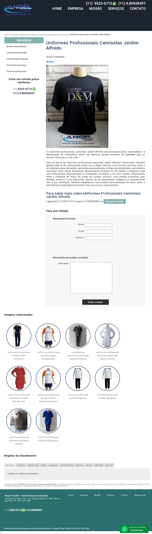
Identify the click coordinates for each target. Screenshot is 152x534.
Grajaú (43, 465)
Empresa (75, 9)
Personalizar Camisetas (17, 65)
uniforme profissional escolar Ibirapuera (78, 396)
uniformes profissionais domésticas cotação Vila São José (19, 398)
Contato (138, 9)
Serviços (116, 9)
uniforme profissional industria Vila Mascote (48, 439)
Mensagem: (85, 278)
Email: (95, 231)
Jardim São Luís (66, 465)
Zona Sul (109, 465)
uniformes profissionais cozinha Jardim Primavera (19, 355)
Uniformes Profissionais (17, 71)
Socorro (89, 465)
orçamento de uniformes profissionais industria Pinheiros (78, 355)
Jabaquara (53, 465)
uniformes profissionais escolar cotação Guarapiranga (48, 355)
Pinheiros (79, 465)
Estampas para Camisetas (18, 59)
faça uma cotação (115, 201)
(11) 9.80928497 (132, 3)
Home (57, 9)
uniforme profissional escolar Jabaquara (107, 396)
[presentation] (71, 248)
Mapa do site (140, 495)
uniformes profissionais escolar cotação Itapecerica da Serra (48, 398)
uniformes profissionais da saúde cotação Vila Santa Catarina (107, 355)
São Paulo (99, 465)
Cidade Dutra (33, 465)
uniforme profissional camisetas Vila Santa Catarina (19, 440)
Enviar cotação (95, 302)
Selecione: (9, 465)
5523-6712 (103, 3)
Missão (95, 9)
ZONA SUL (21, 465)
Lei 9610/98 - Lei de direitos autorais (55, 486)
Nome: (95, 225)
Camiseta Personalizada (17, 53)
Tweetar (50, 61)
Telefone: (93, 238)
